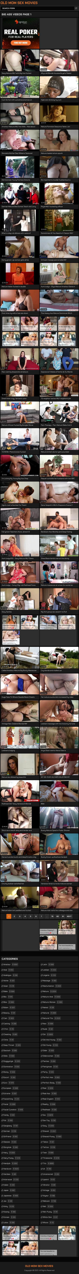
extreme (10, 1093)
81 (63, 916)
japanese (11, 1196)
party (48, 1072)
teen (48, 1153)
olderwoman (51, 1056)
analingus (10, 975)
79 (52, 916)
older (48, 1050)
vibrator (49, 1185)
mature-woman (53, 1002)
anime (9, 980)
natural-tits (52, 1018)
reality (49, 1104)
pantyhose (50, 1066)
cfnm (8, 1029)
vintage (49, 1190)
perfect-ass (51, 1077)
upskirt (49, 1179)
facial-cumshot (13, 1109)
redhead (50, 1109)
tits (48, 1163)
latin (48, 964)
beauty (9, 1013)
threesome (51, 1158)
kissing (9, 1212)
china (8, 1040)
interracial (11, 1179)
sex (48, 1115)
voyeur (49, 1196)
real (48, 1088)
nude (48, 1029)
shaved (49, 1131)
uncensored (51, 1174)
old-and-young (52, 1040)
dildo (9, 1056)
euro (8, 1083)
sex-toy (49, 1120)
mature (50, 991)
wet (48, 1206)
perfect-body (52, 1083)
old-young (50, 1045)
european (10, 1088)
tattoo (49, 1147)
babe (9, 991)
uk (47, 1169)
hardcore (11, 1169)
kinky (9, 1206)
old (48, 1034)
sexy (49, 1126)
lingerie (49, 975)
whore (48, 1222)
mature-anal (52, 997)
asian (9, 986)
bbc (8, 997)
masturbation (52, 986)
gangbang (10, 1126)
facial (9, 1104)
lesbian (50, 970)
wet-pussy (50, 1212)
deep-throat (12, 1045)
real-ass (50, 1093)
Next (69, 916)
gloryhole (10, 1147)
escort (9, 1077)
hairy (9, 1153)
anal (8, 970)
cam (8, 1018)
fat (8, 1120)
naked (49, 1007)
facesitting (11, 1099)
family (9, 1115)
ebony (9, 1072)
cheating (10, 1034)
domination (11, 1066)
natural (50, 1013)
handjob (10, 1163)
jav (8, 1201)
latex (9, 1222)
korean (9, 1217)
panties (49, 1061)
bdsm (9, 1007)
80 (57, 916)
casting (10, 1023)
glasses (10, 1142)
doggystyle (11, 1061)
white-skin (50, 1217)
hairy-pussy (12, 1158)
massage (50, 980)
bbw (9, 1002)
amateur (10, 964)
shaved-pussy (52, 1136)
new (48, 1023)
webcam (49, 1201)
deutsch (10, 1050)
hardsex (10, 1174)
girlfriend (10, 1136)
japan (9, 1190)
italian (9, 1185)
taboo (49, 1142)
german (10, 1131)
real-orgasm (51, 1099)
